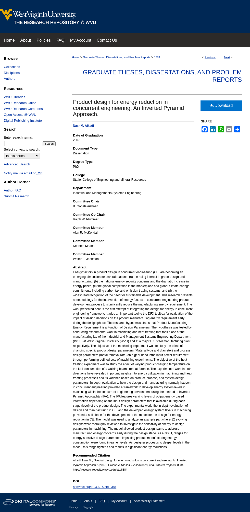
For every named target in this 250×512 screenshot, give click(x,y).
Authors (9, 79)
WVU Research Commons (23, 109)
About (88, 501)
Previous (210, 57)
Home (75, 57)
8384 (157, 57)
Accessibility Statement (149, 501)
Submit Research (16, 196)
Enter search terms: (18, 137)
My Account (119, 501)
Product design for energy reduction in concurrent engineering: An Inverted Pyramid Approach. (128, 108)
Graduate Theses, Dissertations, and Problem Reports (117, 57)
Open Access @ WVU (20, 115)
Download (221, 105)
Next (227, 57)
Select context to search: (22, 149)
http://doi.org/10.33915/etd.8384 (94, 487)
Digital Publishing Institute (23, 120)
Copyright (88, 507)
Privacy (73, 507)
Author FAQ (12, 190)
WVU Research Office (20, 103)
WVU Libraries (14, 97)
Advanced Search (17, 164)
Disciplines (12, 73)
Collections (12, 67)
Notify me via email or (23, 173)
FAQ (102, 501)
